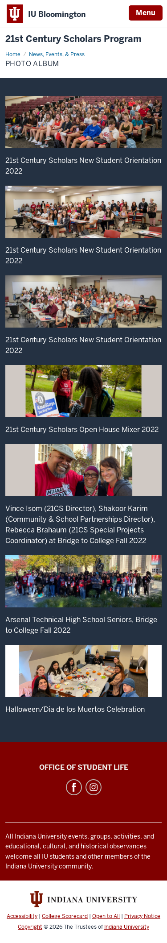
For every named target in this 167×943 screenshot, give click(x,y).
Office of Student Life (83, 767)
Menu (145, 12)
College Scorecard (65, 916)
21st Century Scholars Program (73, 39)
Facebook (74, 787)
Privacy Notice (142, 916)
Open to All (106, 916)
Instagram (94, 787)
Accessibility (22, 916)
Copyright (30, 927)
